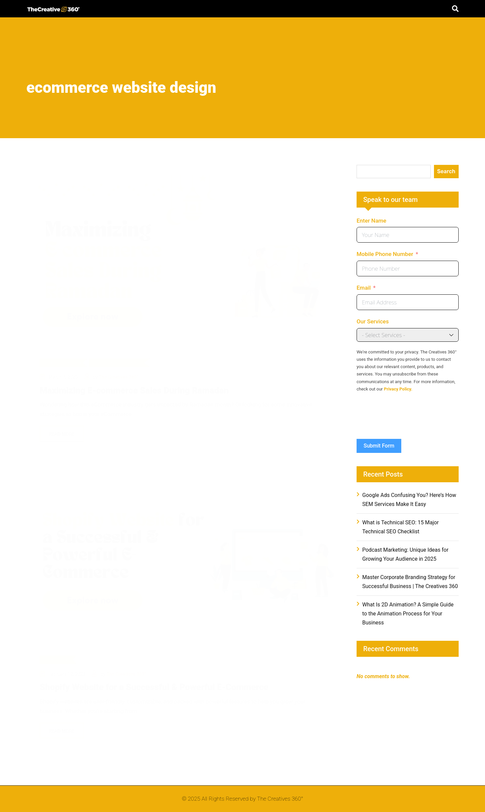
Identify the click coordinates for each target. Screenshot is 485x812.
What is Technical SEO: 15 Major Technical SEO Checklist (400, 527)
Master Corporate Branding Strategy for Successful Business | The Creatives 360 (410, 581)
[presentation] (407, 419)
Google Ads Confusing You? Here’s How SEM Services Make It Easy (409, 499)
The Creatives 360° (119, 369)
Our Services (373, 321)
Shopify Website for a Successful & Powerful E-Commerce (154, 685)
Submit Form (379, 446)
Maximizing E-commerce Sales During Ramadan (134, 383)
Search (446, 171)
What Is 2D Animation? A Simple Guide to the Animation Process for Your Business (408, 613)
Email (364, 287)
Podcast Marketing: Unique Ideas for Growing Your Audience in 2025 (405, 554)
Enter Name (371, 220)
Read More (62, 426)
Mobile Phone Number (385, 254)
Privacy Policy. (398, 388)
